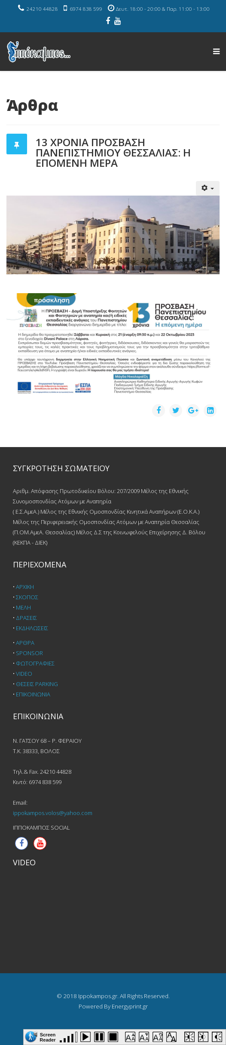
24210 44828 (42, 9)
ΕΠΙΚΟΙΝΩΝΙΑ (33, 694)
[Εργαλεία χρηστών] (208, 188)
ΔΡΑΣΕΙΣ (26, 618)
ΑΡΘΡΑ (25, 643)
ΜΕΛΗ (23, 607)
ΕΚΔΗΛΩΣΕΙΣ (32, 628)
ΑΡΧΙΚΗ (25, 587)
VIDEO (24, 673)
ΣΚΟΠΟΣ (27, 597)
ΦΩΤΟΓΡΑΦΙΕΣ (35, 663)
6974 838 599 (86, 9)
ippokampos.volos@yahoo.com (52, 813)
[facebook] (108, 21)
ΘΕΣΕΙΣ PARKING (37, 684)
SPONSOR (29, 653)
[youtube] (117, 21)
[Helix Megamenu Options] (216, 51)
